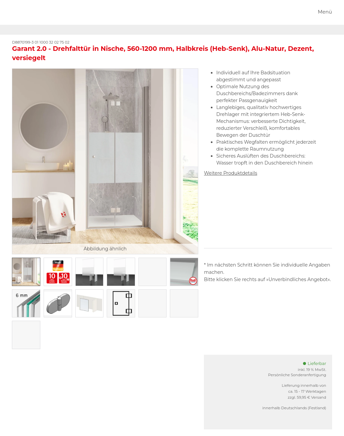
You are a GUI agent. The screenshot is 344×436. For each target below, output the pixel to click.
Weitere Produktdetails (230, 173)
